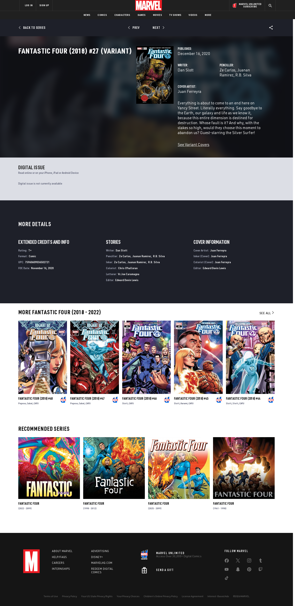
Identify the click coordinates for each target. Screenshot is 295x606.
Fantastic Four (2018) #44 (243, 408)
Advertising (100, 551)
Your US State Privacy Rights (97, 596)
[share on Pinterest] (249, 570)
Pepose (22, 413)
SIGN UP (44, 5)
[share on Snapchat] (238, 570)
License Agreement (192, 596)
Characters (122, 14)
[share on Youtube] (227, 570)
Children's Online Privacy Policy (161, 596)
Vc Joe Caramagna (128, 283)
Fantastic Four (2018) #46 (139, 408)
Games (142, 14)
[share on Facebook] (227, 561)
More (208, 14)
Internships (61, 569)
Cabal (30, 413)
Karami (184, 413)
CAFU (36, 413)
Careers (58, 563)
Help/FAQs (59, 557)
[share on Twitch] (260, 570)
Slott (125, 413)
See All (267, 323)
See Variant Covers (111, 142)
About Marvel (62, 551)
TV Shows (175, 14)
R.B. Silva (233, 88)
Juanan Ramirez (210, 88)
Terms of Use (51, 596)
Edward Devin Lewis (126, 289)
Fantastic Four (28, 513)
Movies (157, 14)
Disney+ (97, 557)
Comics (102, 14)
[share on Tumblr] (260, 561)
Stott (235, 413)
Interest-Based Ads (218, 596)
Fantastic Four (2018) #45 (191, 408)
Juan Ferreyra (107, 104)
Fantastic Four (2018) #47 (87, 408)
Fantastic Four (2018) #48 (35, 408)
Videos (193, 14)
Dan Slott (103, 88)
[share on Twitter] (238, 561)
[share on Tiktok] (227, 579)
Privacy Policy (69, 596)
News (87, 14)
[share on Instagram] (249, 561)
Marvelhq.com (101, 563)
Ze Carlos (186, 88)
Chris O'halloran (128, 277)
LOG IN (29, 5)
